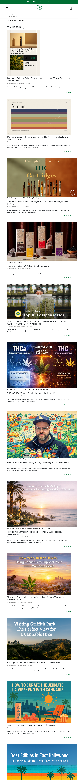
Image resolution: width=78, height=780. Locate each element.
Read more (67, 92)
